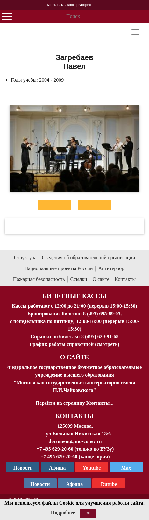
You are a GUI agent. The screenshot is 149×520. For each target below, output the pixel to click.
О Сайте (74, 357)
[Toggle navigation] (135, 32)
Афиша (74, 484)
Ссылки (78, 279)
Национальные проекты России (59, 268)
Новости (40, 484)
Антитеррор (111, 268)
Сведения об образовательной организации (88, 257)
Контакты (125, 279)
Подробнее (63, 512)
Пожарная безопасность (39, 279)
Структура (25, 257)
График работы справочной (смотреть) (74, 344)
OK (88, 513)
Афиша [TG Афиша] (57, 468)
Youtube (92, 468)
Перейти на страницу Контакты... (74, 403)
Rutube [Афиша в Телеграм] (109, 484)
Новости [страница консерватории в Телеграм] (23, 468)
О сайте (101, 279)
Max (126, 468)
